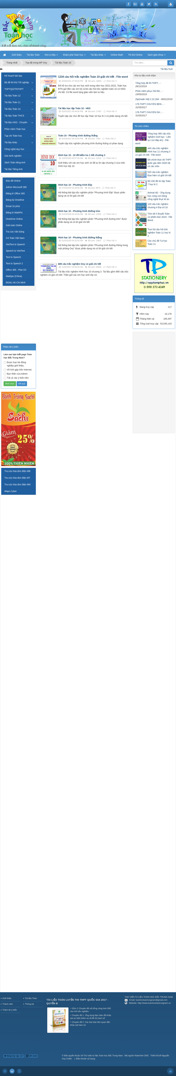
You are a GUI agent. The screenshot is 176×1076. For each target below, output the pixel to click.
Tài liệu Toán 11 (12, 102)
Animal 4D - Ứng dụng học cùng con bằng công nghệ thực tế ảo (158, 195)
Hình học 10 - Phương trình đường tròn (79, 211)
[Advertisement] (84, 305)
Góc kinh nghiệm (13, 155)
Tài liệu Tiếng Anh (13, 169)
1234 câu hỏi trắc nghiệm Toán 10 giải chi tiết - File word (93, 76)
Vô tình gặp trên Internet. (18, 369)
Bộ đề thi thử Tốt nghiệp (16, 82)
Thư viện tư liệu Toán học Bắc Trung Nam (103, 1055)
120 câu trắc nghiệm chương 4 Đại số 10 (157, 206)
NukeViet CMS (141, 1055)
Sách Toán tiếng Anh (14, 162)
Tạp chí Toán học (13, 135)
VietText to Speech (15, 244)
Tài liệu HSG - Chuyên (15, 122)
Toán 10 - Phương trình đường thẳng (78, 135)
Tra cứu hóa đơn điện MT (17, 478)
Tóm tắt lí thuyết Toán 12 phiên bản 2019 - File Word (159, 217)
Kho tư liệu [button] (51, 56)
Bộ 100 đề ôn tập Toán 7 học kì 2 (158, 183)
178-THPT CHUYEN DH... (148, 112)
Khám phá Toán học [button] (74, 56)
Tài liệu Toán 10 (12, 109)
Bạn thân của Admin (16, 373)
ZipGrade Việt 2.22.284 (147, 99)
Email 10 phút (13, 206)
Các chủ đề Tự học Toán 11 (157, 242)
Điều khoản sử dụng (85, 1058)
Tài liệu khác (10, 142)
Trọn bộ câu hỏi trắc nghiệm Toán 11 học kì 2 (158, 232)
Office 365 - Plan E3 (16, 270)
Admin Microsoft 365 (16, 187)
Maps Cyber (10, 491)
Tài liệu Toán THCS (14, 115)
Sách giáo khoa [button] (156, 56)
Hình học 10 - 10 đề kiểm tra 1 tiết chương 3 (81, 155)
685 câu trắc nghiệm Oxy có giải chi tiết (79, 264)
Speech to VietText (15, 250)
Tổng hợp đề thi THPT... (147, 83)
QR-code (31, 1056)
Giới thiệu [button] (17, 55)
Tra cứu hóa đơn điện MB (17, 471)
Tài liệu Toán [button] (33, 55)
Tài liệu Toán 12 (12, 95)
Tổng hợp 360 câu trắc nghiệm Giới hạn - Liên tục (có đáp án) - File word (153, 138)
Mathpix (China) (14, 276)
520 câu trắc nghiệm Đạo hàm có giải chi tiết (159, 174)
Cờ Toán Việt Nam (15, 238)
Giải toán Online (14, 225)
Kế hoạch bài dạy (13, 75)
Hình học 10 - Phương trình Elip (75, 185)
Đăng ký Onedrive (15, 200)
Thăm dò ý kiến (9, 1010)
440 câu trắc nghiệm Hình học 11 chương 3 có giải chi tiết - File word (152, 151)
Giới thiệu (6, 998)
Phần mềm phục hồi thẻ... (148, 91)
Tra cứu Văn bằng (15, 231)
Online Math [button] (117, 55)
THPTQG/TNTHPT (13, 89)
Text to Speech (13, 257)
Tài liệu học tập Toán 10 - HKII (74, 108)
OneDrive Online (14, 219)
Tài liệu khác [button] (98, 56)
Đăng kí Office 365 (15, 193)
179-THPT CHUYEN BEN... (149, 104)
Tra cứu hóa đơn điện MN (17, 484)
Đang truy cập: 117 (13, 1056)
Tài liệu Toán (31, 998)
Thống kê (29, 1004)
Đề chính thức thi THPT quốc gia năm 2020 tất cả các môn (159, 163)
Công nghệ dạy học (14, 149)
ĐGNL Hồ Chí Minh (15, 282)
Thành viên (7, 1004)
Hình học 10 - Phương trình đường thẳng (80, 237)
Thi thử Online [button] (135, 55)
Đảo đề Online (13, 180)
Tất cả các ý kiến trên (16, 378)
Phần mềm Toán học (14, 129)
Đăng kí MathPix (14, 212)
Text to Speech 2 (14, 263)
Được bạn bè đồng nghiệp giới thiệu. (15, 364)
